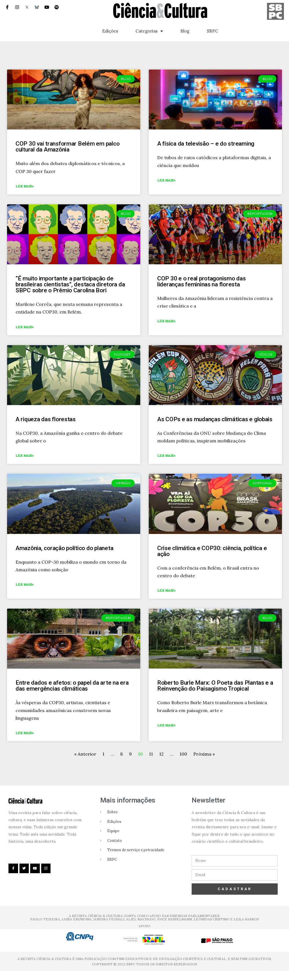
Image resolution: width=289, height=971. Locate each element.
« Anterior (85, 754)
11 (151, 754)
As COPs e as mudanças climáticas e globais (214, 419)
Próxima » (204, 754)
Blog (184, 31)
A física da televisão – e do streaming (205, 143)
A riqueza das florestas (46, 419)
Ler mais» (25, 186)
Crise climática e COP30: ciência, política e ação (212, 551)
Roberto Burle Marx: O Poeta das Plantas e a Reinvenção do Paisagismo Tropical (215, 685)
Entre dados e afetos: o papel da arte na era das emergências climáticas (72, 685)
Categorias (149, 31)
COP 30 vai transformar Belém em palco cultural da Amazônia (67, 146)
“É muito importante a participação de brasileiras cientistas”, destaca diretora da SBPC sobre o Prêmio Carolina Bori (70, 284)
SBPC (212, 31)
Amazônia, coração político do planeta (64, 548)
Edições (110, 31)
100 (183, 754)
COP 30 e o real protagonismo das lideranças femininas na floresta (201, 281)
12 (161, 754)
